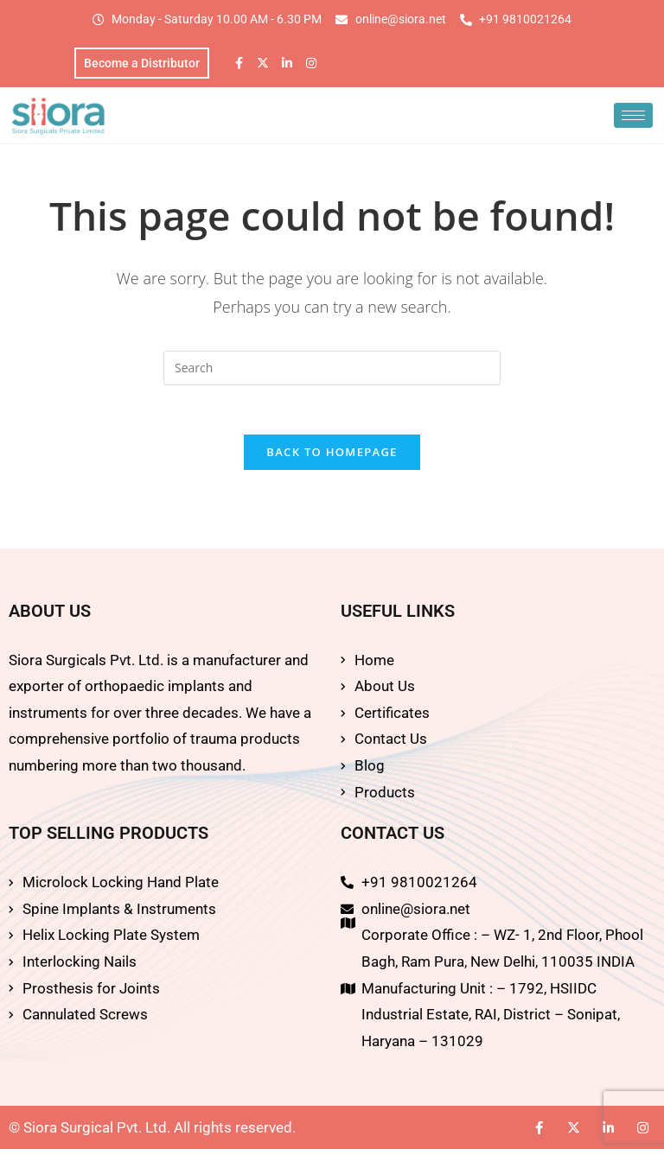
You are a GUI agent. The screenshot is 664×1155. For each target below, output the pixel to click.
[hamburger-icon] (633, 117)
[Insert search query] (332, 369)
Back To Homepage (331, 457)
